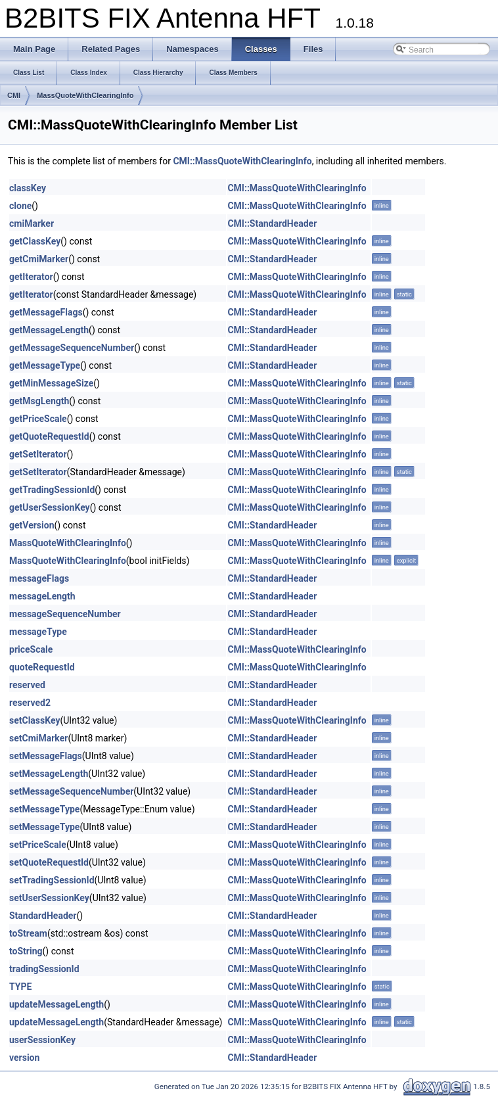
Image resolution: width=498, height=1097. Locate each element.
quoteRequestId (42, 667)
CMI (13, 95)
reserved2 (30, 702)
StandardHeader (42, 915)
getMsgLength (39, 401)
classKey (27, 188)
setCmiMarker (38, 738)
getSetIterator (38, 454)
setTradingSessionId (52, 880)
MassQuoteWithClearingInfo (85, 95)
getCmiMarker (38, 259)
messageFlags (39, 578)
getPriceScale (38, 418)
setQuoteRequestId (49, 862)
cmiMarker (31, 223)
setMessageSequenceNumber (71, 791)
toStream (28, 933)
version (24, 1057)
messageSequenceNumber (65, 614)
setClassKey (34, 720)
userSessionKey (42, 1040)
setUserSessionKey (49, 898)
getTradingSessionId (52, 489)
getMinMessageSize (51, 383)
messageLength (42, 596)
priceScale (31, 649)
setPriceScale (37, 844)
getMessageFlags (46, 312)
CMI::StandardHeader (272, 223)
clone (20, 205)
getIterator (31, 276)
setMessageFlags (45, 756)
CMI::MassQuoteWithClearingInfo (242, 161)
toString (26, 951)
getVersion (31, 525)
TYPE (20, 986)
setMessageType (44, 809)
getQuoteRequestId (49, 436)
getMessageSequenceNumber (71, 347)
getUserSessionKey (49, 507)
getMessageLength (49, 330)
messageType (38, 631)
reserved (27, 685)
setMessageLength (48, 773)
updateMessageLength (56, 1004)
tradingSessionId (44, 969)
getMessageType (44, 365)
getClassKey (34, 241)
